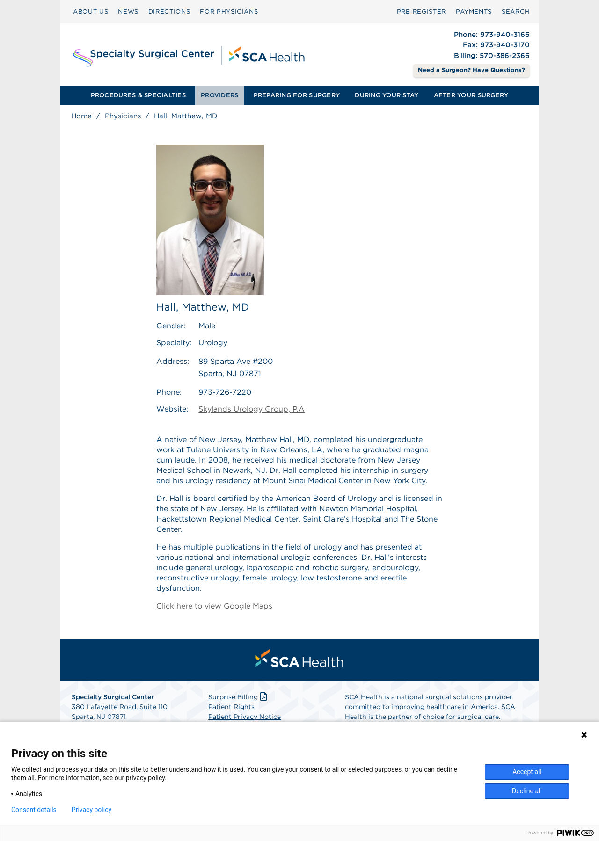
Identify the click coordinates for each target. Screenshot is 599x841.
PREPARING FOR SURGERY (297, 95)
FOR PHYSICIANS (229, 11)
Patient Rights (231, 706)
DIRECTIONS (169, 11)
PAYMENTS (474, 11)
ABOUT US (90, 11)
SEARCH (516, 11)
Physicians (123, 116)
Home (81, 116)
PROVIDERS (219, 95)
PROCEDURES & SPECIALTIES (138, 95)
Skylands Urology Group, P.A (251, 409)
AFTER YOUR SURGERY (471, 95)
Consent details (34, 809)
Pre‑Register (421, 11)
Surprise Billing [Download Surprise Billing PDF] (238, 697)
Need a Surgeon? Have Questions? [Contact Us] (471, 69)
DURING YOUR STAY (386, 95)
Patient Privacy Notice (244, 716)
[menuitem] (90, 11)
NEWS (128, 11)
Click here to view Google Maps (214, 606)
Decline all (527, 791)
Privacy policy (91, 809)
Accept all (526, 772)
